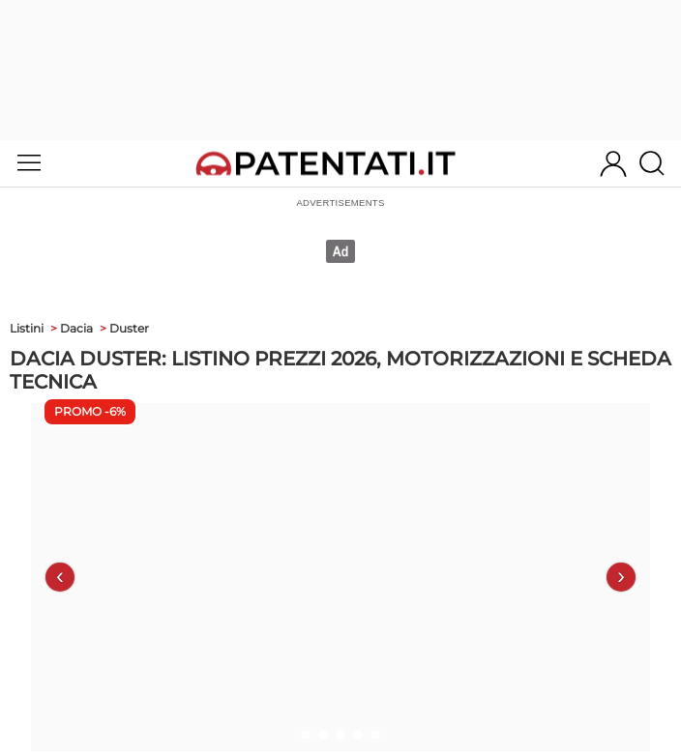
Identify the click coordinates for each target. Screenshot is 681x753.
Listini (27, 328)
